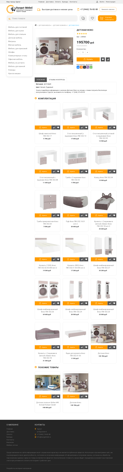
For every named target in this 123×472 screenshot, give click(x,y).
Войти (102, 2)
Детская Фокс (103, 353)
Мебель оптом (12, 445)
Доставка (50, 2)
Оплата (58, 2)
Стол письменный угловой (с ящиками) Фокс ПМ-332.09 (103, 136)
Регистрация (110, 2)
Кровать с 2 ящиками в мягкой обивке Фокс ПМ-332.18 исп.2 (103, 224)
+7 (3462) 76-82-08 (89, 9)
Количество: (81, 49)
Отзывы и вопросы (57, 80)
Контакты (73, 2)
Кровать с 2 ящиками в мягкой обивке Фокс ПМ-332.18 (47, 355)
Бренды (65, 2)
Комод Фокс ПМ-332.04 (103, 177)
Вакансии (10, 442)
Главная (41, 2)
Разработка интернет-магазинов (19, 468)
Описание (41, 80)
